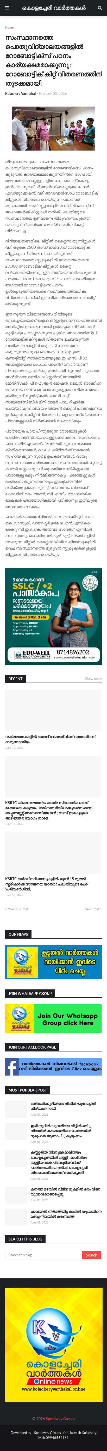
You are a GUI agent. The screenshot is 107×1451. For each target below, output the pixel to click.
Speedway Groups (60, 1418)
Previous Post (18, 909)
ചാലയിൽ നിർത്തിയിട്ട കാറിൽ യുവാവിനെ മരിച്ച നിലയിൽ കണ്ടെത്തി (66, 1214)
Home (9, 27)
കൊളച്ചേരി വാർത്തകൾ (53, 7)
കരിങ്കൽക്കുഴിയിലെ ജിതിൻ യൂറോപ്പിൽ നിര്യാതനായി (63, 1106)
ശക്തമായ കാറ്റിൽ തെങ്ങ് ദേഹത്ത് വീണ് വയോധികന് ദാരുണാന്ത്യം (50, 739)
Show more (93, 679)
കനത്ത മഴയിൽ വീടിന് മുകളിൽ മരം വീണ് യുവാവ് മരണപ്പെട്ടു (65, 1192)
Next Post (91, 909)
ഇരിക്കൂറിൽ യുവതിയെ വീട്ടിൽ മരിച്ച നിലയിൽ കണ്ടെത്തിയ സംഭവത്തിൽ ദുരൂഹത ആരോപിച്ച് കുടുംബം (60, 1130)
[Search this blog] (44, 1255)
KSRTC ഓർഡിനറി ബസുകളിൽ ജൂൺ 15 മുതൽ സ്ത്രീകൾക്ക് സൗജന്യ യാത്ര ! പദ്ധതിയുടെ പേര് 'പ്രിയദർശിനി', (46, 884)
